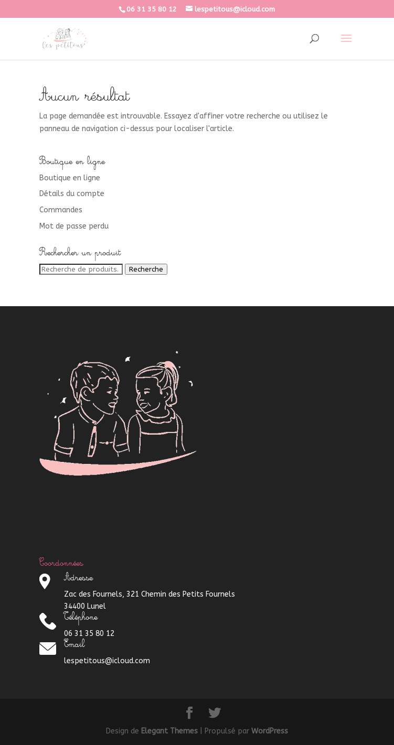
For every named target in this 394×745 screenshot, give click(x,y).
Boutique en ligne (69, 178)
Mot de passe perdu (74, 226)
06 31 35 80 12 (151, 9)
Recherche (146, 269)
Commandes (60, 210)
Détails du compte (71, 193)
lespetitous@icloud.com (107, 660)
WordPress (269, 731)
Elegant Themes (169, 731)
